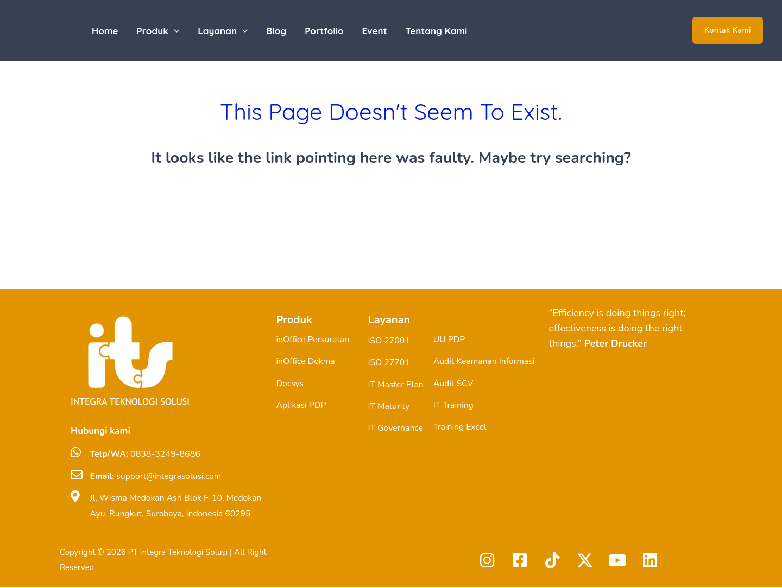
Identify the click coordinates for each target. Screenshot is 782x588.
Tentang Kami (437, 30)
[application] (173, 30)
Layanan (223, 30)
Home (105, 30)
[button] (727, 30)
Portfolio (324, 30)
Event (374, 30)
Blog (276, 30)
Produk (158, 30)
